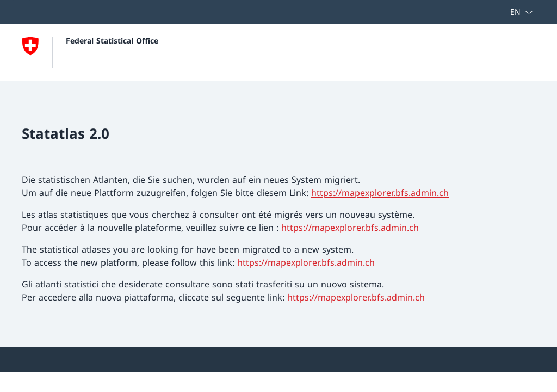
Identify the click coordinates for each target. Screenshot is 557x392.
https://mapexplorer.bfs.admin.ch (380, 193)
